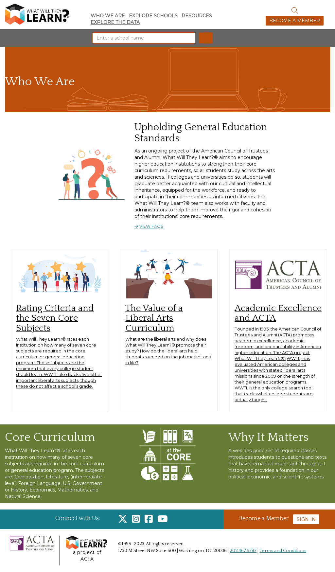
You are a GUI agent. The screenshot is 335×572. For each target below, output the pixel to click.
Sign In (306, 519)
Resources (197, 16)
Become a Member (294, 21)
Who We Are (108, 16)
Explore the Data (115, 22)
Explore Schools (153, 16)
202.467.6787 (243, 550)
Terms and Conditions (282, 550)
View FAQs (151, 226)
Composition (29, 477)
